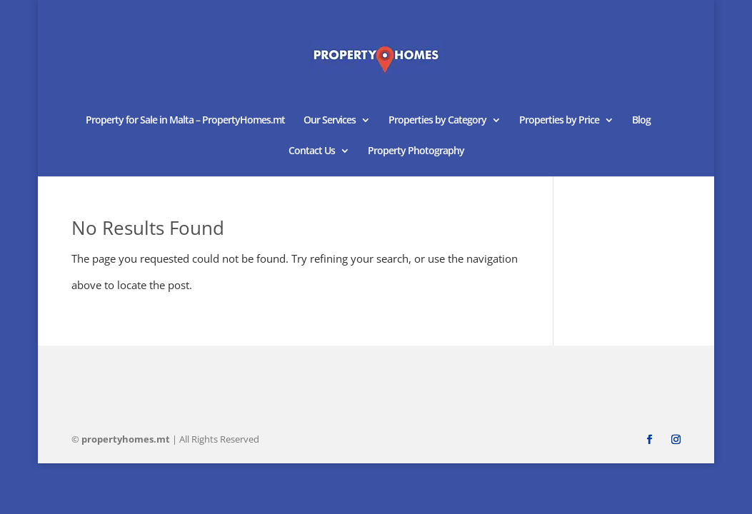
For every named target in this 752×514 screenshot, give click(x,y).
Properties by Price (559, 120)
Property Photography (416, 151)
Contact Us (312, 151)
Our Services (330, 120)
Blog (641, 120)
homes (125, 439)
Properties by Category (437, 120)
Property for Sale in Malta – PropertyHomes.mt (185, 120)
